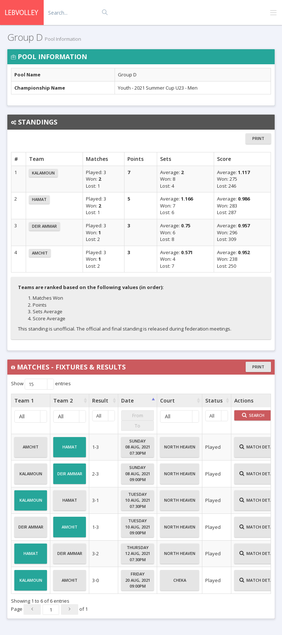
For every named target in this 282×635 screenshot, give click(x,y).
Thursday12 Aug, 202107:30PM (137, 553)
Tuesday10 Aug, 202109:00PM (137, 526)
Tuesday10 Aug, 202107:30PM (137, 500)
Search (253, 415)
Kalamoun (43, 173)
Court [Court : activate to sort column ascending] (167, 400)
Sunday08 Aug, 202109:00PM (137, 473)
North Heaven (179, 450)
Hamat (39, 199)
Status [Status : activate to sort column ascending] (214, 400)
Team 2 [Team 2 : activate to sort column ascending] (63, 400)
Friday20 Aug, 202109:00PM (137, 580)
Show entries (41, 384)
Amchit (40, 253)
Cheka (179, 583)
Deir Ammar (44, 226)
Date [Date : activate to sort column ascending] (127, 400)
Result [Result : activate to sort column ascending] (100, 400)
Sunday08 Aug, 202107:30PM (137, 447)
